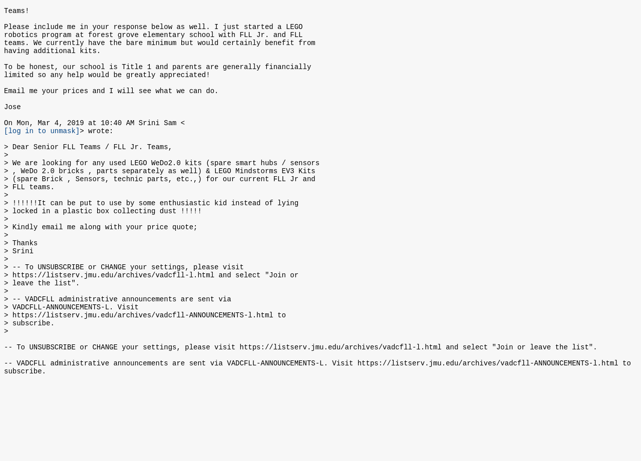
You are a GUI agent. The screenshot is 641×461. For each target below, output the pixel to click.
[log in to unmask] (42, 154)
